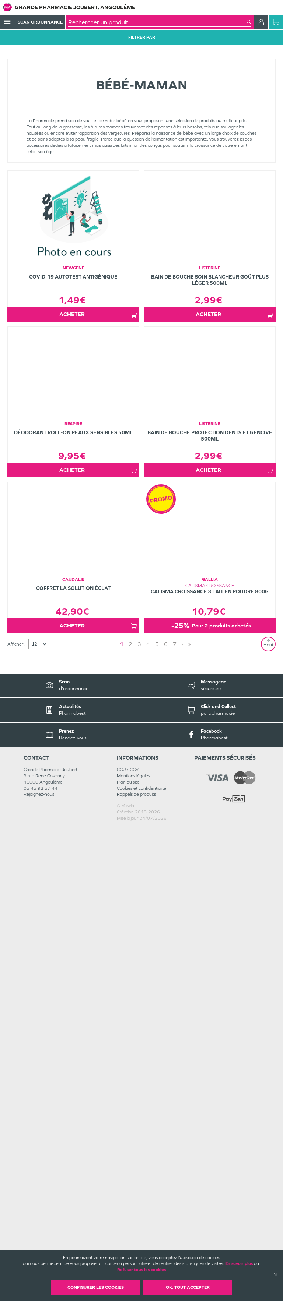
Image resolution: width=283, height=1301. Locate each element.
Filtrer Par (141, 37)
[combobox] (157, 22)
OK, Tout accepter (188, 1287)
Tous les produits (23, 56)
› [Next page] (159, 1117)
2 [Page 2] (151, 1117)
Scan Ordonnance (40, 22)
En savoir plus (239, 1263)
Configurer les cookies (95, 1287)
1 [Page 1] (142, 1117)
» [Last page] (166, 1117)
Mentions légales (133, 1249)
